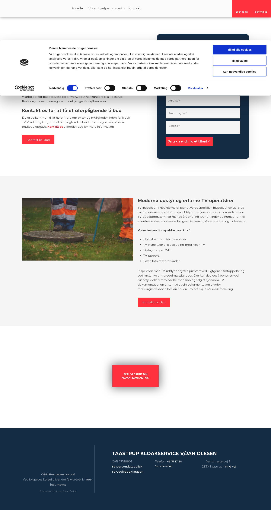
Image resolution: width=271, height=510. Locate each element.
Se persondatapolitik (127, 466)
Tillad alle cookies (240, 9)
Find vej (230, 466)
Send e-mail (163, 466)
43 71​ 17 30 (174, 461)
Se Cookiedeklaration (127, 471)
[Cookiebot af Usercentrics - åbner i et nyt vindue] (24, 48)
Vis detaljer (195, 47)
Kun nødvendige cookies (239, 31)
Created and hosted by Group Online (58, 491)
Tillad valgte (239, 20)
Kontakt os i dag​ (38, 140)
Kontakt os (55, 126)
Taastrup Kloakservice (116, 78)
